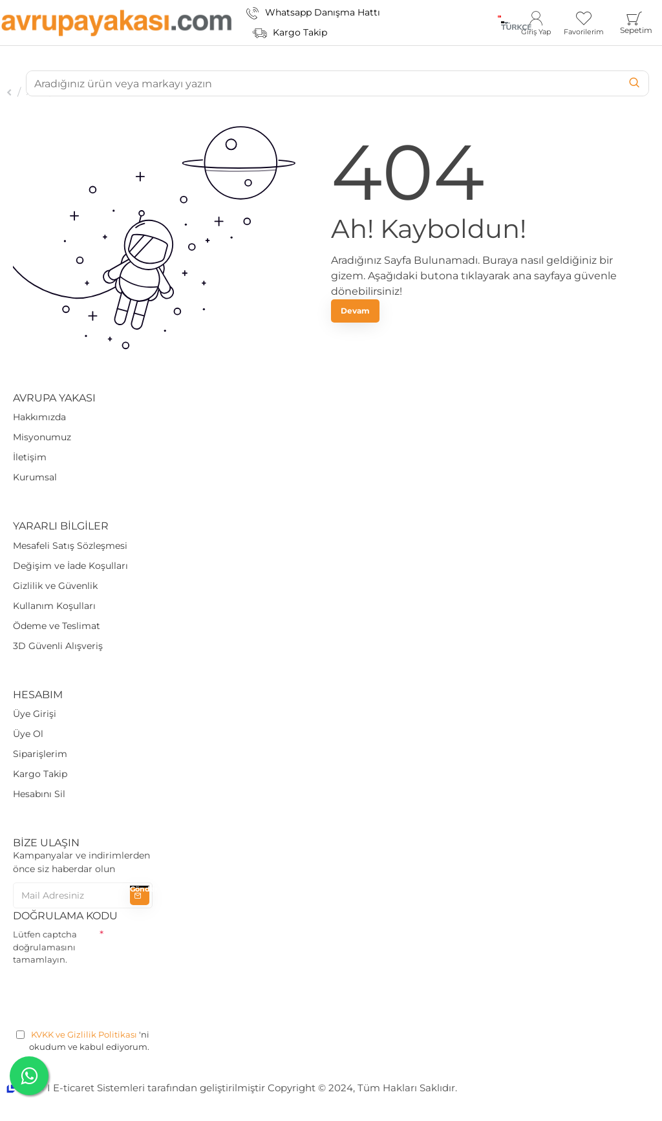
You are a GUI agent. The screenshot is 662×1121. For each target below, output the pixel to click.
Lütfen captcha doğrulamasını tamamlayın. (45, 947)
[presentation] (111, 995)
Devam (355, 310)
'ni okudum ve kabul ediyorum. (82, 1040)
